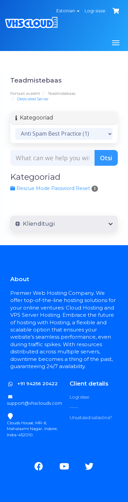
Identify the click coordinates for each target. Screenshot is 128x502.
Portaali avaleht (25, 93)
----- (74, 407)
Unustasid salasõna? (91, 417)
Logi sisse (95, 10)
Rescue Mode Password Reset (54, 188)
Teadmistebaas (61, 93)
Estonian (68, 10)
